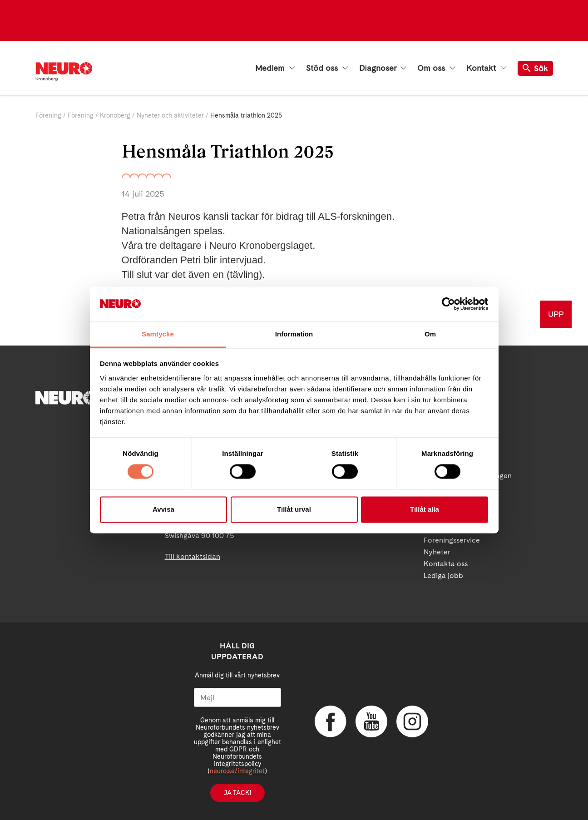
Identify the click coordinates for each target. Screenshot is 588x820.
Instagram (412, 721)
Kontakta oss (446, 563)
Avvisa (163, 509)
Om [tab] (430, 334)
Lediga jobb (443, 575)
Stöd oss (327, 68)
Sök (535, 68)
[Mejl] (237, 697)
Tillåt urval (294, 509)
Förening (48, 115)
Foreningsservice (452, 540)
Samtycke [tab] (158, 334)
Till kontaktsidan (192, 556)
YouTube (371, 721)
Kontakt (486, 68)
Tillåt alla (424, 509)
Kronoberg (115, 115)
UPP (555, 314)
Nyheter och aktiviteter (170, 115)
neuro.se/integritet (237, 771)
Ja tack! (237, 792)
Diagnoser (382, 68)
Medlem (275, 68)
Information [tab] (294, 334)
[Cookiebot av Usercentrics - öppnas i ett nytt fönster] (448, 304)
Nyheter (437, 552)
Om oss (436, 68)
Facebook (330, 721)
